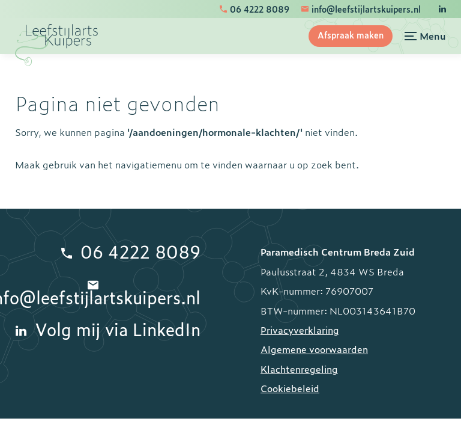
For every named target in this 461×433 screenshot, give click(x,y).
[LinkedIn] (442, 9)
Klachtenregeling (299, 368)
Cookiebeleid (290, 388)
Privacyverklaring (300, 329)
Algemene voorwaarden (314, 349)
